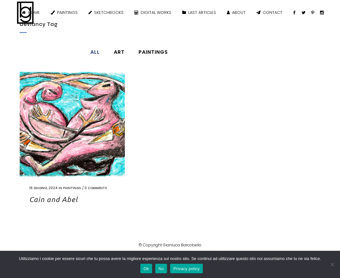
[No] (332, 264)
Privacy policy (186, 268)
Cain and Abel (53, 199)
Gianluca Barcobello (182, 245)
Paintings (72, 188)
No (161, 268)
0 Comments (96, 188)
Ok (146, 268)
